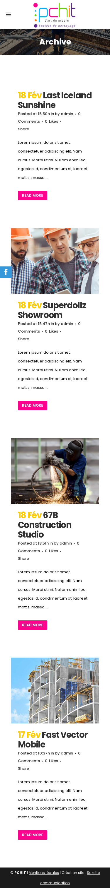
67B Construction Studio (45, 524)
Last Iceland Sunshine (55, 100)
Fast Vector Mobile (53, 739)
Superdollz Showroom (52, 310)
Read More (32, 195)
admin (67, 114)
